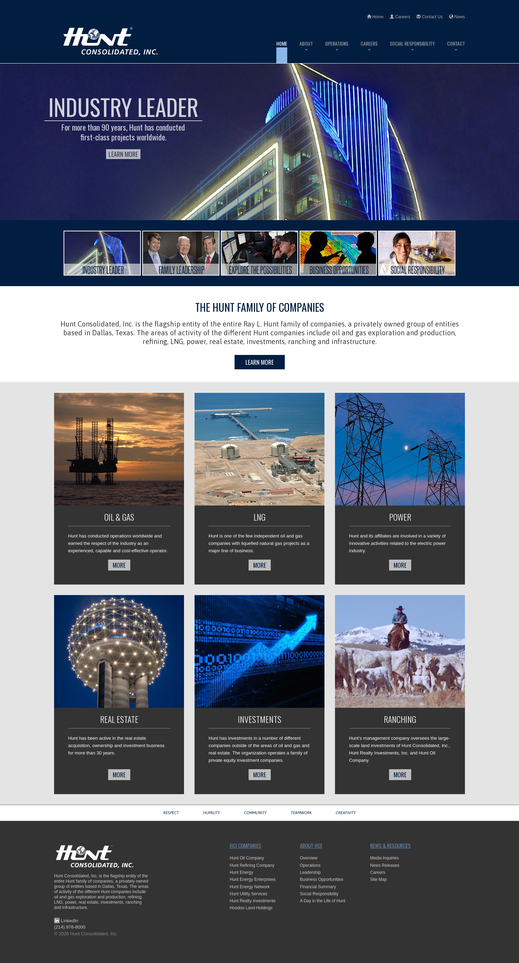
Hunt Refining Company (252, 865)
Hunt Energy (241, 872)
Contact (456, 51)
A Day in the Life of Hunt (322, 900)
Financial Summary (318, 886)
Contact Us (429, 16)
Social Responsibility (412, 51)
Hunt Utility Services (248, 893)
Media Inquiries (384, 858)
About (306, 51)
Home (375, 16)
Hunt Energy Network (250, 886)
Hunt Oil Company (247, 858)
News (457, 16)
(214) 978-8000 (69, 927)
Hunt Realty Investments (253, 900)
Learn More (123, 154)
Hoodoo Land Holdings (251, 907)
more (119, 565)
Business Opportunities (321, 879)
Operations (336, 51)
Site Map (378, 879)
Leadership (310, 872)
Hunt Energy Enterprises (253, 879)
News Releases (384, 865)
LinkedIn (66, 920)
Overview (308, 858)
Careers (400, 16)
